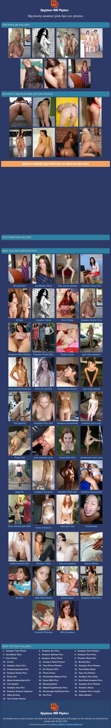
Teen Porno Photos (52, 665)
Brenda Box (84, 662)
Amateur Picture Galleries (20, 691)
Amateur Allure (86, 688)
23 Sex (10, 662)
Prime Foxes (49, 673)
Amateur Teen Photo (16, 651)
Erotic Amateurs (43, 528)
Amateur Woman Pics (52, 654)
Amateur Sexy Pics (16, 665)
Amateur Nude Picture (54, 662)
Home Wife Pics (50, 680)
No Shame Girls (50, 669)
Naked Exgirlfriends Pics (55, 688)
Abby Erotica (13, 695)
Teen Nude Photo (87, 669)
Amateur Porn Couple (89, 691)
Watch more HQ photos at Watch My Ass (55, 163)
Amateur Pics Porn (87, 654)
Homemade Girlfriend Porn (56, 691)
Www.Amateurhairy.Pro (18, 680)
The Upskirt (13, 684)
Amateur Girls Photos (88, 651)
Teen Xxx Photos (87, 673)
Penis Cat (11, 676)
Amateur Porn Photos (89, 665)
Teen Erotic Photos (16, 699)
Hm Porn (47, 695)
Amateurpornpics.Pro (17, 669)
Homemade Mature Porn (55, 676)
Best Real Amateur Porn (90, 680)
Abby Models (85, 695)
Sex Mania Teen (13, 654)
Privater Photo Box (87, 658)
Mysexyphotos (50, 684)
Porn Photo (11, 658)
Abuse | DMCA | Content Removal (66, 724)
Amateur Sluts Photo (52, 658)
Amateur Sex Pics (50, 651)
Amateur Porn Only (88, 676)
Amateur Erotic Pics (17, 673)
